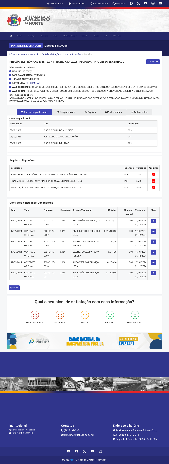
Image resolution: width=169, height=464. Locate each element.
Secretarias (44, 36)
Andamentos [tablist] (139, 112)
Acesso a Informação (28, 54)
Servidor (96, 36)
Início (12, 54)
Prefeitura (20, 36)
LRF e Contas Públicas (70, 36)
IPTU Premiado (116, 36)
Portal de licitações (51, 54)
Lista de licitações (72, 54)
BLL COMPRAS (33, 83)
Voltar (14, 288)
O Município (32, 36)
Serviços (55, 36)
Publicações (85, 36)
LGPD (105, 36)
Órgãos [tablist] (90, 112)
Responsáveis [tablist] (66, 112)
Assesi (72, 460)
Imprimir (153, 61)
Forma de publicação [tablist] (34, 112)
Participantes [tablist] (113, 112)
